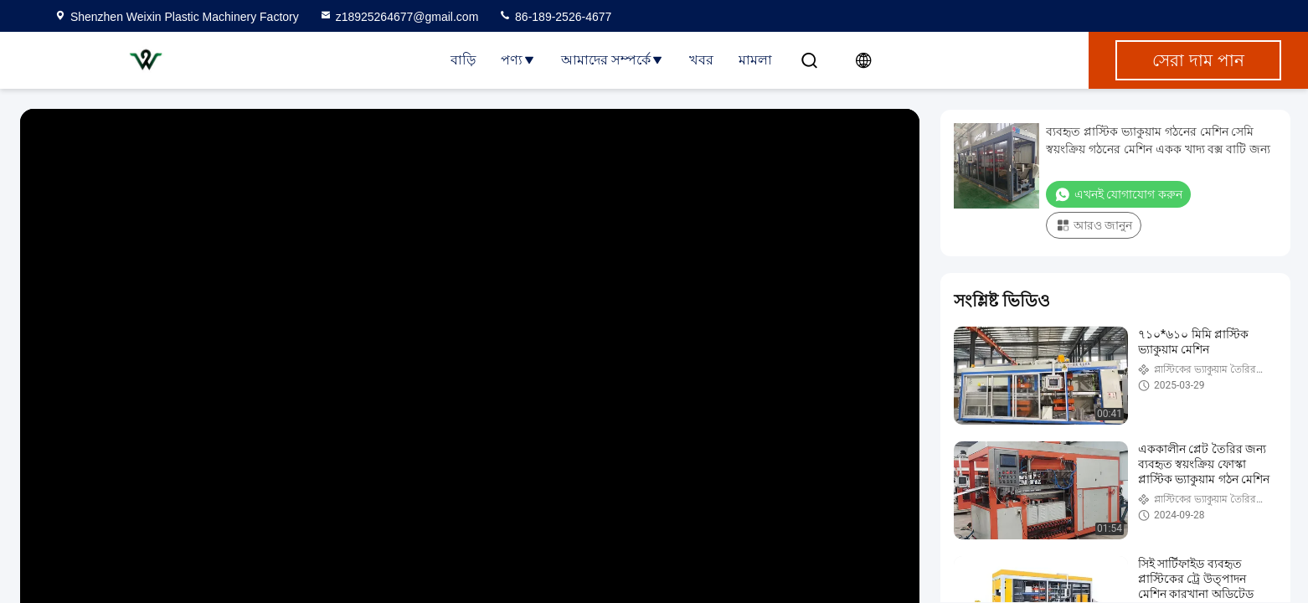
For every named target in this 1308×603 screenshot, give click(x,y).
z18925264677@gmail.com (399, 16)
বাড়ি (463, 60)
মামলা (755, 60)
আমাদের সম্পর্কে (612, 60)
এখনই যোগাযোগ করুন (1118, 194)
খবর (701, 60)
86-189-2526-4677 (554, 16)
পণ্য (518, 60)
